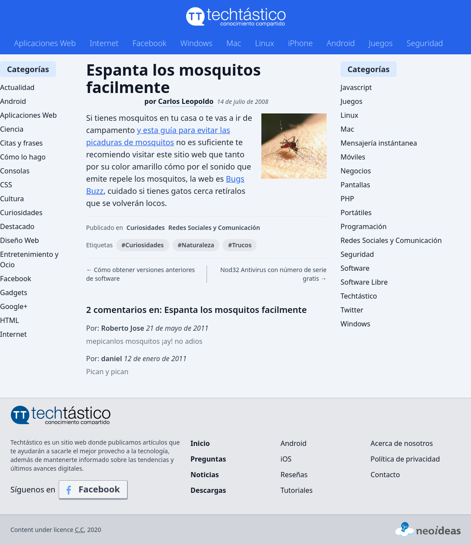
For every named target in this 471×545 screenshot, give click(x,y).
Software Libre (364, 282)
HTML (9, 320)
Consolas (15, 171)
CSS (6, 184)
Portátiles (356, 212)
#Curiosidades (142, 245)
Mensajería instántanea (379, 143)
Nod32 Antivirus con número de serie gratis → (273, 274)
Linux (264, 43)
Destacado (17, 226)
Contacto (385, 474)
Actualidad (17, 87)
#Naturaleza (196, 245)
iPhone (300, 43)
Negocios (356, 171)
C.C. (80, 529)
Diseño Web (19, 240)
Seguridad (425, 43)
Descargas (208, 490)
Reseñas (294, 474)
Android (341, 43)
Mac (233, 43)
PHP (347, 198)
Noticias (204, 474)
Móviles (353, 157)
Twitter (352, 310)
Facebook (150, 43)
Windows (196, 43)
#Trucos (239, 245)
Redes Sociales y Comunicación (214, 227)
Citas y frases (21, 143)
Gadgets (13, 292)
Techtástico (359, 296)
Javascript (356, 87)
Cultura (12, 198)
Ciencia (11, 129)
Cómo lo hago (23, 157)
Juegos (381, 43)
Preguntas (208, 459)
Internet (104, 43)
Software (355, 268)
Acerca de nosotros (402, 443)
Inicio (200, 443)
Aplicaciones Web (45, 43)
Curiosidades (146, 227)
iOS (286, 459)
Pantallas (355, 184)
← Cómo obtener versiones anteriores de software (140, 274)
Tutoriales (297, 490)
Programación (364, 226)
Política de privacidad (405, 459)
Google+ (13, 306)
